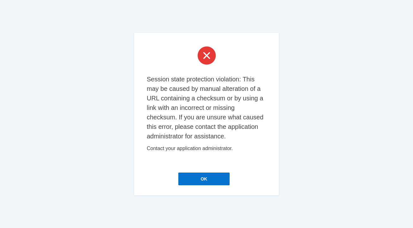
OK (203, 178)
